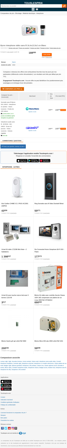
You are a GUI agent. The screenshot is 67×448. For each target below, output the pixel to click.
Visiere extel (35, 361)
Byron (14, 62)
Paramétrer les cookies (7, 420)
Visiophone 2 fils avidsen (29, 365)
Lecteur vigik (4, 361)
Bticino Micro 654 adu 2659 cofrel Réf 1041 (49, 341)
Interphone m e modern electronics (44, 363)
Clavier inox (40, 365)
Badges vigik (7, 365)
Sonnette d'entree (17, 361)
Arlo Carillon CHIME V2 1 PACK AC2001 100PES (14, 205)
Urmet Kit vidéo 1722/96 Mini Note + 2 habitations (14, 251)
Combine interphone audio (19, 367)
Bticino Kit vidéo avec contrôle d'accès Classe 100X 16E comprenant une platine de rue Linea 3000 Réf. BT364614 (50, 297)
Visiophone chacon (33, 367)
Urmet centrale (27, 361)
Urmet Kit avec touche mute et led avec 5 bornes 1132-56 (15, 296)
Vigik (9, 361)
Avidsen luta (51, 367)
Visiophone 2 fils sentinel (18, 369)
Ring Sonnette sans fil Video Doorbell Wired (49, 203)
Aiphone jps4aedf (17, 365)
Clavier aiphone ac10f (50, 365)
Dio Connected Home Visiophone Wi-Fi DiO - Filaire (49, 251)
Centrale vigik (17, 363)
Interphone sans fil (61, 367)
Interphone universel (27, 363)
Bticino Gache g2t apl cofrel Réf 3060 (13, 341)
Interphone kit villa (5, 369)
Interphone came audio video (47, 361)
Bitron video (8, 367)
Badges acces (43, 367)
